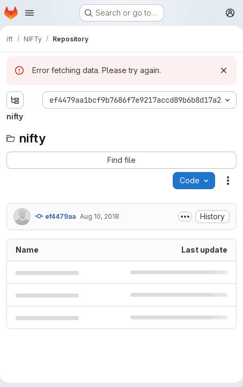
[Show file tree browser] (15, 100)
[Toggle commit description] (185, 216)
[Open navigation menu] (29, 13)
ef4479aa (55, 216)
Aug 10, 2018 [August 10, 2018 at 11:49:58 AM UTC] (99, 216)
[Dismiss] (223, 70)
